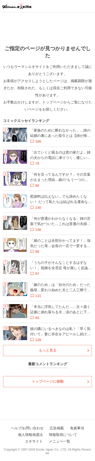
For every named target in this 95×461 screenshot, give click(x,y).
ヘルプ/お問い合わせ (27, 428)
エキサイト (34, 441)
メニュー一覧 (59, 441)
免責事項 (77, 428)
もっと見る (47, 350)
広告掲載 (57, 428)
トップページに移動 (48, 381)
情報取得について (63, 435)
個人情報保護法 (30, 435)
